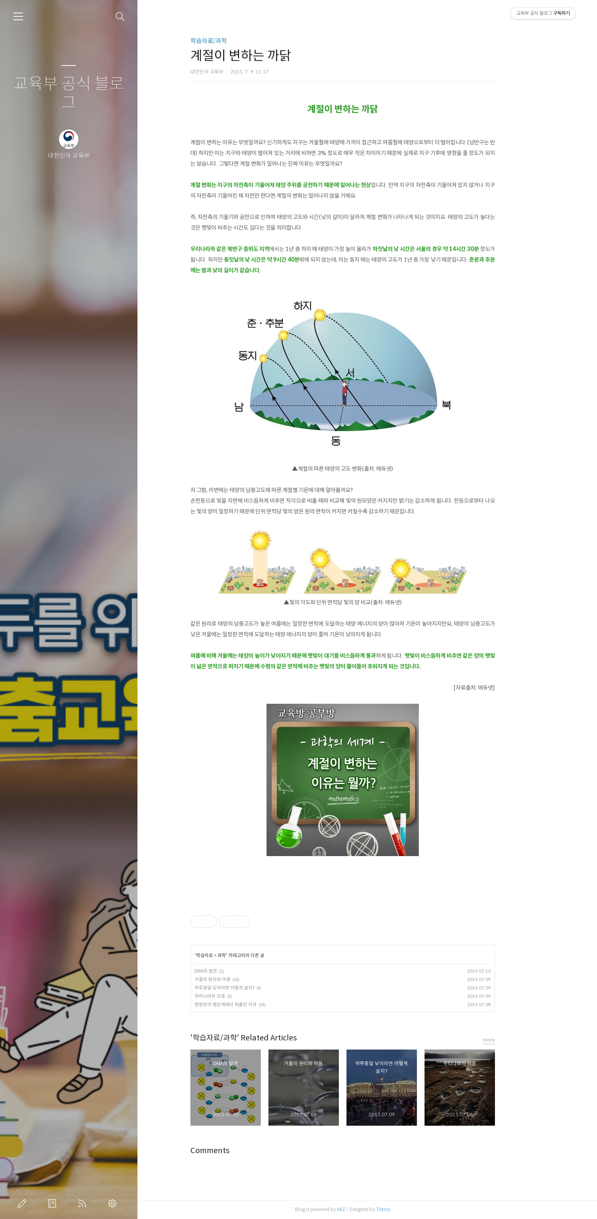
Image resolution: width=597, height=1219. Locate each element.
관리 (114, 1203)
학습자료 (228, 955)
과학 (246, 955)
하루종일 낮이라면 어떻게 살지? (249, 988)
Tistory (408, 1209)
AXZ (365, 1209)
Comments (234, 1150)
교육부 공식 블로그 (68, 93)
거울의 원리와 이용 (237, 979)
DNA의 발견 (230, 971)
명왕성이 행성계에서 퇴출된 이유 (250, 1004)
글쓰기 (23, 1203)
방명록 (54, 1203)
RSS (84, 1203)
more (513, 1040)
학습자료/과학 (233, 41)
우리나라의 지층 (234, 996)
